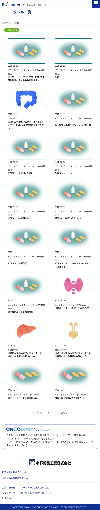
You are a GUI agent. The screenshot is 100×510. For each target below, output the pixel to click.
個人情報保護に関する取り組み (36, 493)
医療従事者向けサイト (14, 472)
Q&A (57, 77)
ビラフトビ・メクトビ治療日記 (22, 398)
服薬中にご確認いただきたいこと (71, 218)
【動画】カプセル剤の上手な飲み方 (72, 308)
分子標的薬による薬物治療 (20, 311)
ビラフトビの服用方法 (18, 218)
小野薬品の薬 (11, 30)
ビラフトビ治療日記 (17, 263)
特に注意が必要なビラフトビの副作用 (73, 125)
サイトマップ (8, 493)
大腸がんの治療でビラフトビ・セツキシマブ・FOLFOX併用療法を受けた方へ (26, 124)
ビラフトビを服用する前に (20, 173)
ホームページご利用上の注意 (35, 487)
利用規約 (6, 498)
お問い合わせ (8, 487)
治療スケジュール (63, 173)
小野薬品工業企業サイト (15, 477)
